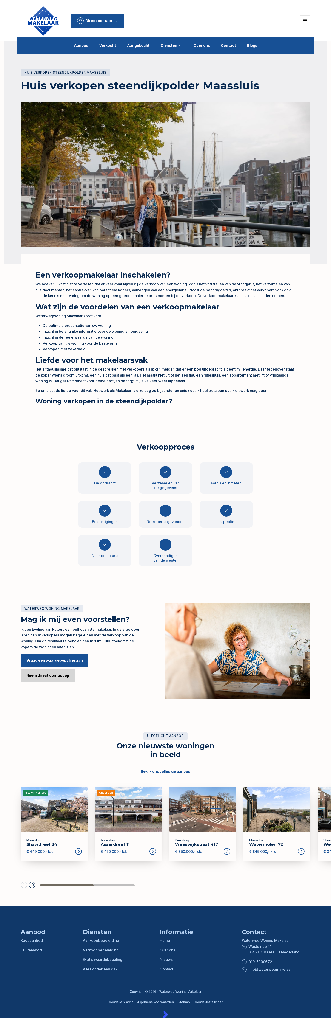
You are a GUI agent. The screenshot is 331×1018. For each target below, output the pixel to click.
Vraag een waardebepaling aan (54, 660)
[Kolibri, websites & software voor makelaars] (165, 1014)
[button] (24, 885)
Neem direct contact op (47, 675)
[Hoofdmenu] (305, 20)
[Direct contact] (97, 21)
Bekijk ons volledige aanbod (165, 771)
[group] (54, 824)
